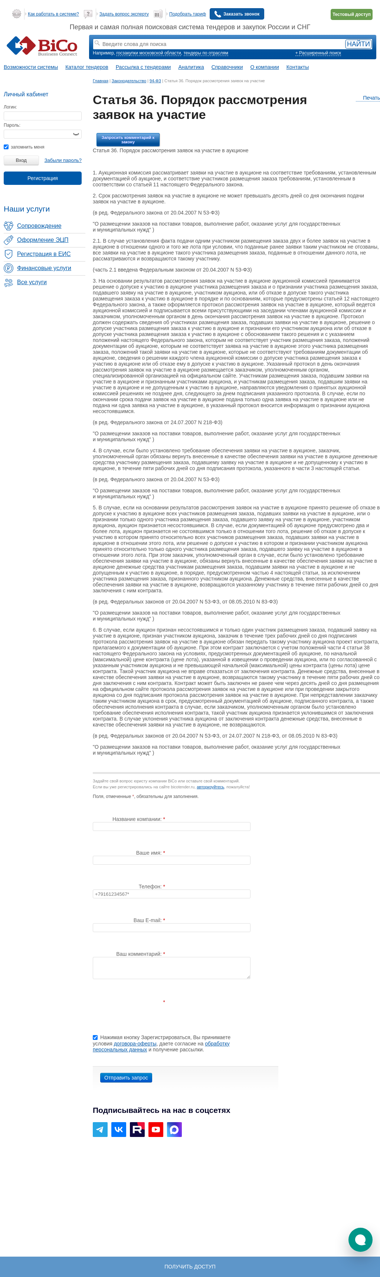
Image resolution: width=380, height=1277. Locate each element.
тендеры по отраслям (206, 53)
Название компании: (137, 819)
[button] (360, 1240)
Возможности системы (31, 67)
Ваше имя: (149, 853)
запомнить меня (24, 147)
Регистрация (42, 178)
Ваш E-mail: (148, 920)
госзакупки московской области (148, 53)
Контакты (297, 67)
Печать (368, 98)
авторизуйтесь (210, 787)
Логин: (10, 107)
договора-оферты (135, 1044)
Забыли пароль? (63, 160)
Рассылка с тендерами (143, 67)
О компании (264, 67)
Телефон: (151, 886)
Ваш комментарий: (139, 954)
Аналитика (191, 67)
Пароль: (12, 125)
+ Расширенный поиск (318, 53)
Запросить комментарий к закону (128, 139)
